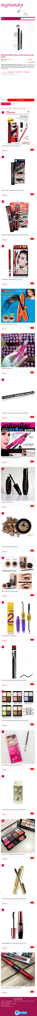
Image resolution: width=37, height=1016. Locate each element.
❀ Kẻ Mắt (3, 108)
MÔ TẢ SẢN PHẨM (6, 103)
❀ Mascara (15, 108)
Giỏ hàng (23, 11)
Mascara (5, 60)
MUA (32, 149)
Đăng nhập (26, 15)
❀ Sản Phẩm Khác (22, 108)
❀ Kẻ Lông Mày (9, 108)
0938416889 (11, 72)
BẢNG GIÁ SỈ (15, 103)
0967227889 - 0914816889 (23, 72)
